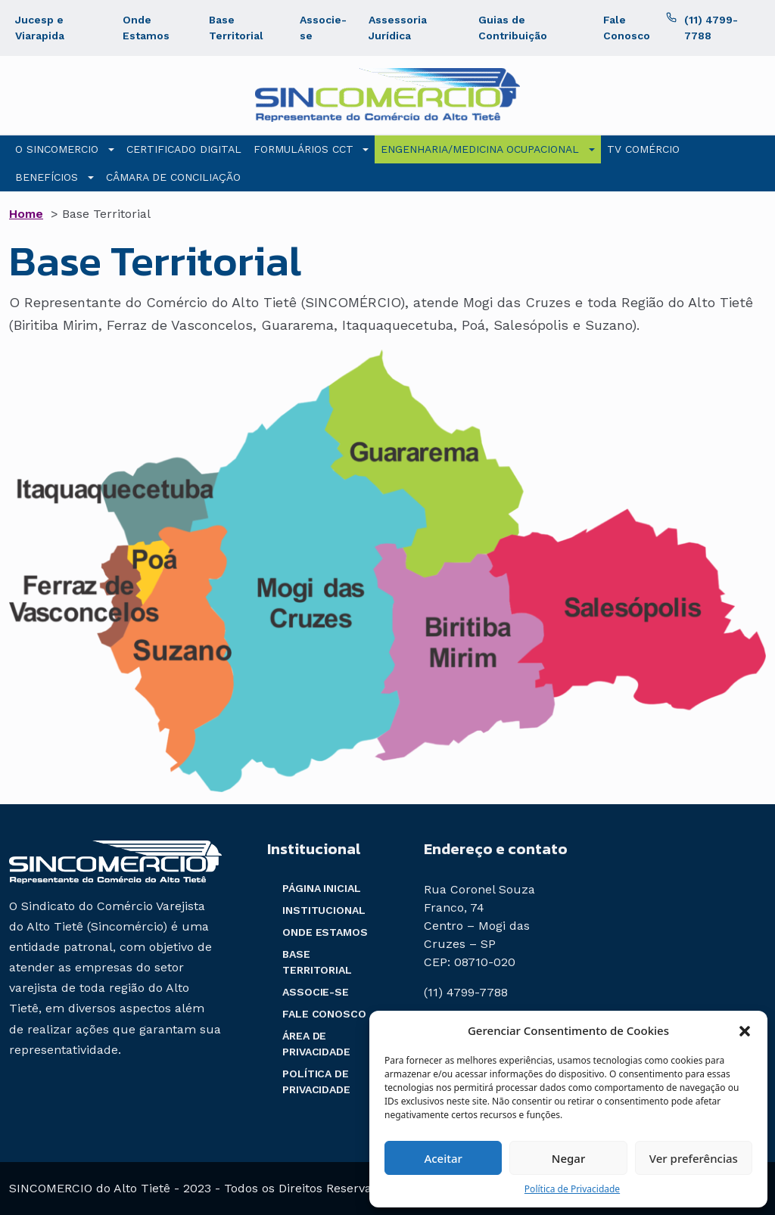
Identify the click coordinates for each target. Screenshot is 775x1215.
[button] (744, 1030)
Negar (568, 1158)
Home (26, 214)
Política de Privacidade (572, 1188)
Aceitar (443, 1158)
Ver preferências (693, 1158)
